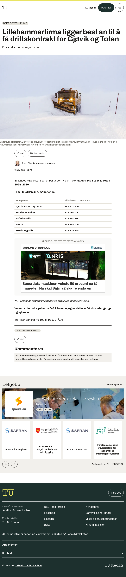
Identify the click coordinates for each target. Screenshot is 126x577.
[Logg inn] (90, 8)
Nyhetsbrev (92, 506)
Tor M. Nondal (10, 522)
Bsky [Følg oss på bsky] (47, 524)
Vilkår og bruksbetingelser (101, 518)
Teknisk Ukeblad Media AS (28, 565)
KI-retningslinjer (95, 524)
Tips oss (116, 492)
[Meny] (119, 8)
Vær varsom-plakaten (49, 534)
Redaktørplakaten (77, 534)
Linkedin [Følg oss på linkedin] (49, 518)
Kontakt (63, 553)
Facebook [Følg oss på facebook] (50, 512)
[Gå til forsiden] (5, 7)
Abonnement (63, 544)
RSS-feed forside (54, 506)
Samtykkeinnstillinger (98, 512)
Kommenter (37, 153)
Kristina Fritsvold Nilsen (16, 510)
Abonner (106, 7)
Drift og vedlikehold (15, 23)
